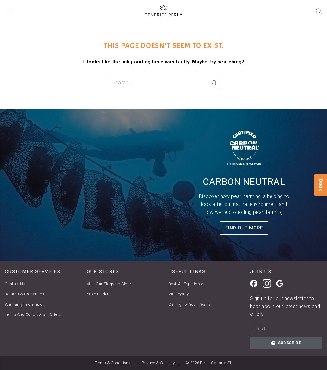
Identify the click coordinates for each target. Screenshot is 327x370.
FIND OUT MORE (244, 228)
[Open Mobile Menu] (8, 11)
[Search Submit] (213, 83)
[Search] (318, 11)
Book (321, 185)
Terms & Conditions (112, 363)
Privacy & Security (158, 363)
